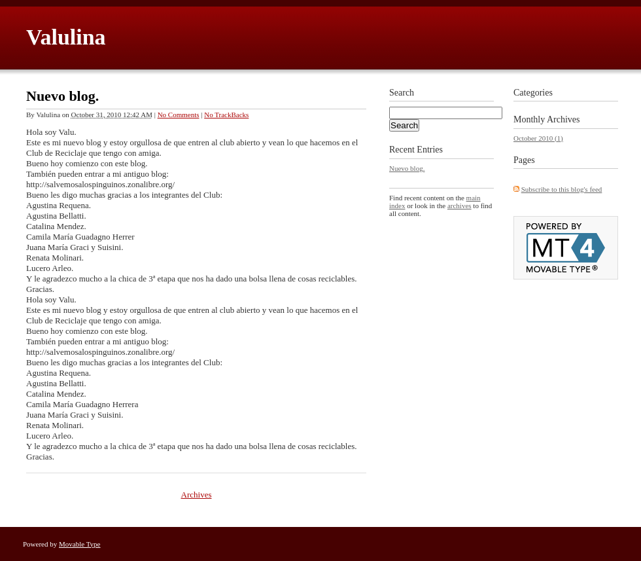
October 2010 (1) (538, 138)
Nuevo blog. (62, 96)
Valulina (66, 37)
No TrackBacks (226, 114)
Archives (196, 494)
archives (459, 205)
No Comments (178, 114)
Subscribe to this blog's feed (561, 189)
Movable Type (80, 544)
